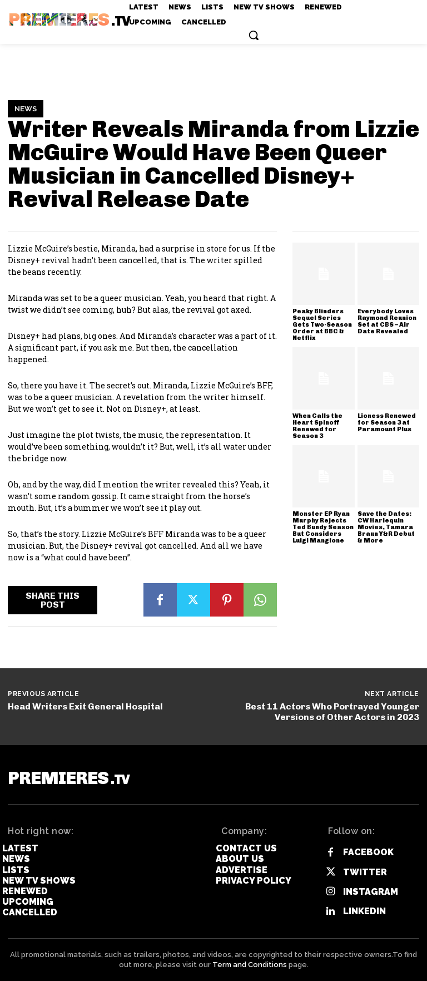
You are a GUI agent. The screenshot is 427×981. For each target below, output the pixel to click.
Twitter (365, 872)
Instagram (370, 891)
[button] (253, 35)
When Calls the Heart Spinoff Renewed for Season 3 (317, 426)
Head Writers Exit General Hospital (85, 706)
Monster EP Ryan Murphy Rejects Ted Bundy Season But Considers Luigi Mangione (323, 527)
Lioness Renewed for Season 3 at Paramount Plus (387, 422)
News (25, 109)
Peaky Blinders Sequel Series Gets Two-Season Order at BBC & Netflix (322, 325)
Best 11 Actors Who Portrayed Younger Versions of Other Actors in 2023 (332, 711)
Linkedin (364, 911)
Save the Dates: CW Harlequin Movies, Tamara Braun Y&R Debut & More (386, 527)
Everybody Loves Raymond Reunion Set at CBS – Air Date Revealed (387, 321)
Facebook (368, 852)
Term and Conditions (249, 964)
